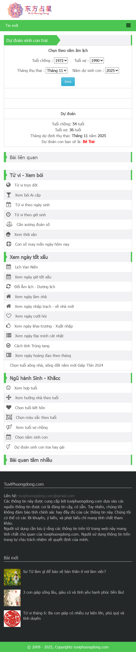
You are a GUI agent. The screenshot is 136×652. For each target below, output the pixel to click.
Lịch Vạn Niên (22, 266)
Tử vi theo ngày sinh (28, 204)
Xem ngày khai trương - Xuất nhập (39, 326)
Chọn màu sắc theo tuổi (31, 417)
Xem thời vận (21, 234)
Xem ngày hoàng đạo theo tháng (38, 355)
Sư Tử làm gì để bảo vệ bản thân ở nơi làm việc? (64, 571)
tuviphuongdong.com (91, 646)
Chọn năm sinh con (27, 437)
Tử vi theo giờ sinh (26, 214)
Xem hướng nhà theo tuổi (32, 397)
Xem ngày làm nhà (26, 296)
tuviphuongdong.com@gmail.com (47, 495)
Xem (68, 81)
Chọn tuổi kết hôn (25, 407)
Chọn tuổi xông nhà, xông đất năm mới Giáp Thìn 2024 (54, 365)
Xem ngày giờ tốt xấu (28, 276)
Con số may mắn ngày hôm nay (37, 244)
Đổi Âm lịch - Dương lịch (30, 286)
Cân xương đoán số (28, 224)
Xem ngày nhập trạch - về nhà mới (40, 306)
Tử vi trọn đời (21, 185)
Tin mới (11, 25)
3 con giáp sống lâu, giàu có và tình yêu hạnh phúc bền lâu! (73, 592)
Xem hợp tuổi (21, 387)
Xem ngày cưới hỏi (26, 316)
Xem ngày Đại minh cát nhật (35, 335)
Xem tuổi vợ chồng (27, 427)
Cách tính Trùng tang (27, 345)
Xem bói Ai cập (23, 195)
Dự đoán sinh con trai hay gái (35, 447)
